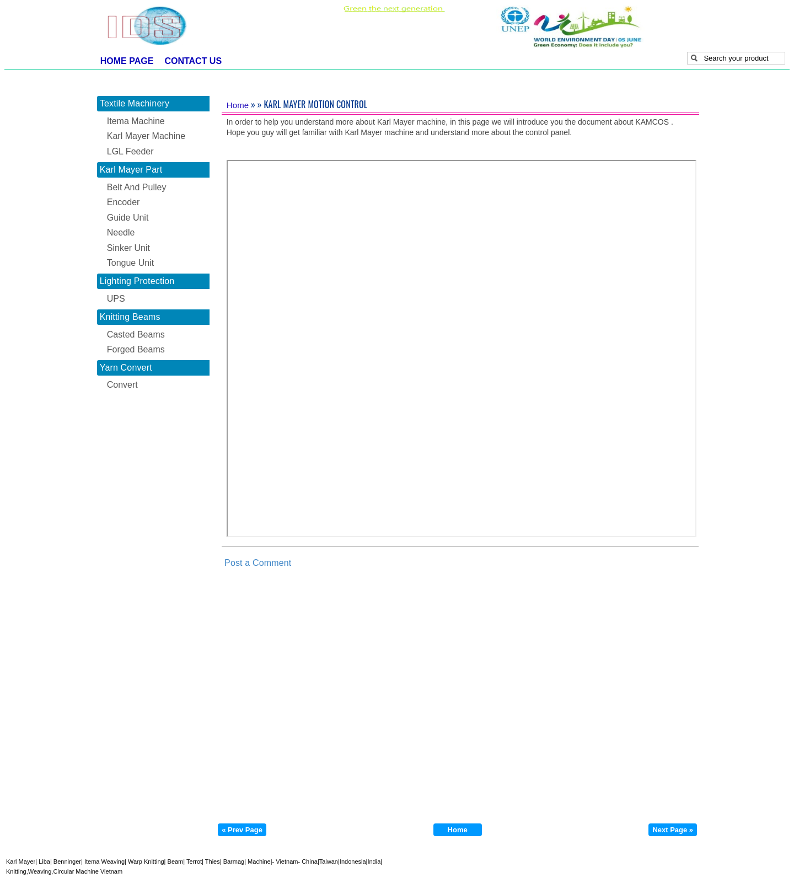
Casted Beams (136, 334)
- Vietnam (285, 861)
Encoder (123, 202)
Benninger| (67, 861)
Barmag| (234, 861)
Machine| (259, 861)
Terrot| (194, 861)
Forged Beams (136, 349)
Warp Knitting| (146, 861)
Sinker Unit (128, 248)
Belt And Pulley (137, 187)
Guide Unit (128, 217)
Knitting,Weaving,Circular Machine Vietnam (64, 871)
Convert (122, 384)
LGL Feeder (130, 151)
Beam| (175, 861)
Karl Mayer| (21, 861)
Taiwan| (329, 861)
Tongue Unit (130, 262)
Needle (121, 232)
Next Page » (672, 830)
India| (374, 861)
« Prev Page (242, 830)
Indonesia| (354, 861)
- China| (308, 861)
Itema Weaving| (104, 861)
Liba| (44, 861)
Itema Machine (136, 121)
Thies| (212, 861)
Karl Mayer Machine (146, 136)
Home (238, 105)
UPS (116, 298)
